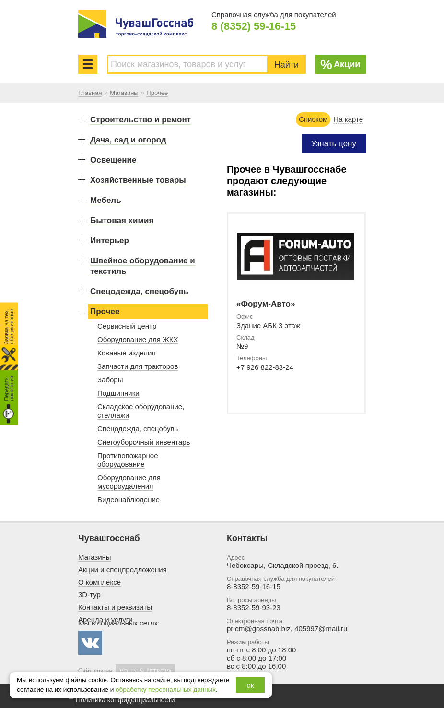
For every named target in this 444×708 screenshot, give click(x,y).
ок (250, 685)
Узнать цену (333, 143)
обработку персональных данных (166, 689)
